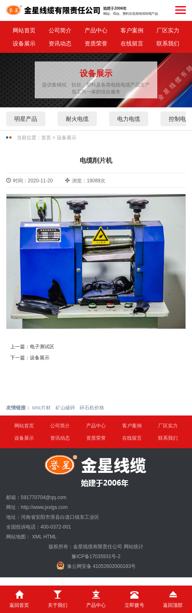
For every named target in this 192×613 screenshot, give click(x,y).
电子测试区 (42, 347)
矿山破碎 (65, 408)
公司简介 (60, 30)
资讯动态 (60, 43)
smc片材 (41, 408)
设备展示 (24, 43)
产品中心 (96, 30)
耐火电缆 (77, 119)
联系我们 (167, 43)
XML (37, 537)
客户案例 (132, 30)
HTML (50, 537)
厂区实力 (167, 30)
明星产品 (25, 119)
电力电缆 (128, 119)
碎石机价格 (92, 408)
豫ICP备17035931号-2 (96, 556)
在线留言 (132, 43)
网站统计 (133, 546)
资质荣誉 (96, 43)
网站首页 (24, 30)
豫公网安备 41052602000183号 (96, 565)
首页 (46, 138)
